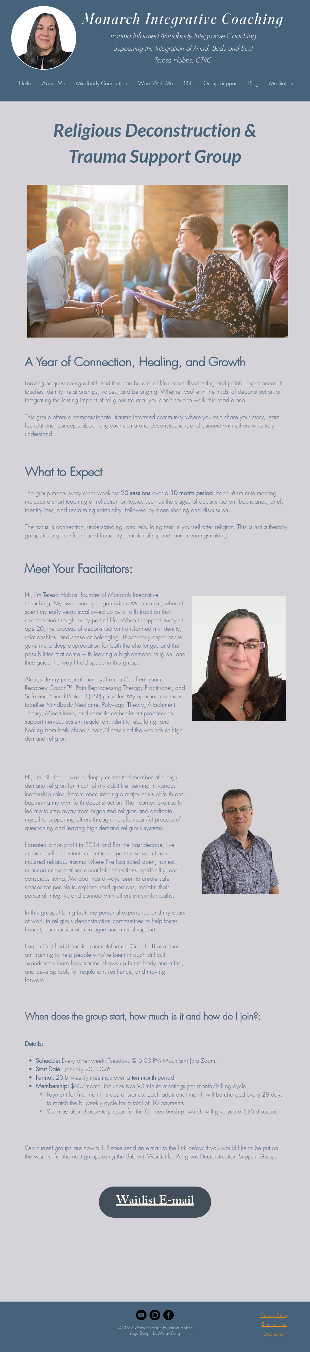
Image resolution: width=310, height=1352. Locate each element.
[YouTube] (141, 1315)
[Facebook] (168, 1315)
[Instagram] (155, 1315)
